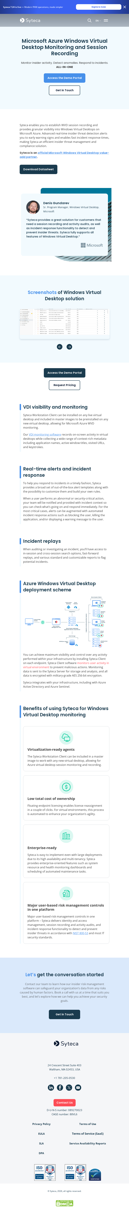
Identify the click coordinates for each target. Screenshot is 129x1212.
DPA (41, 1153)
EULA (41, 1133)
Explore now (99, 6)
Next (69, 347)
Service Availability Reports (87, 1143)
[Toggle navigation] (106, 20)
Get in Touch (65, 90)
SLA (41, 1143)
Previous (59, 347)
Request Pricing (65, 385)
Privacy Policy (41, 1124)
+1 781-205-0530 (64, 1078)
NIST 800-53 (80, 933)
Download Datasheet (38, 169)
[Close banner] (124, 7)
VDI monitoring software (45, 434)
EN (97, 20)
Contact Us (65, 1103)
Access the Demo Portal (64, 78)
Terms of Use (87, 1124)
